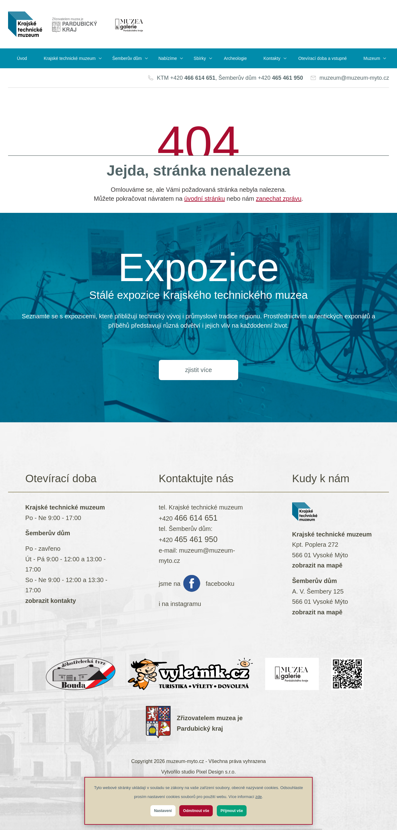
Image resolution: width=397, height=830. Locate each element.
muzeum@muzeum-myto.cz (354, 78)
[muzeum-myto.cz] (25, 24)
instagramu (185, 603)
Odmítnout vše (196, 811)
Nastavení (163, 811)
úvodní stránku (204, 198)
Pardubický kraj (200, 728)
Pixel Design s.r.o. (216, 771)
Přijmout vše (232, 811)
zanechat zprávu (278, 198)
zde (258, 796)
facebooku (220, 583)
